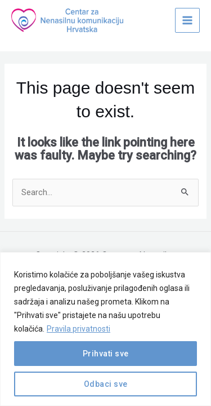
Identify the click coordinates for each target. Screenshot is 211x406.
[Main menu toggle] (187, 20)
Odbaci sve (106, 384)
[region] (105, 329)
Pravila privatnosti (78, 328)
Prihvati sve (106, 353)
